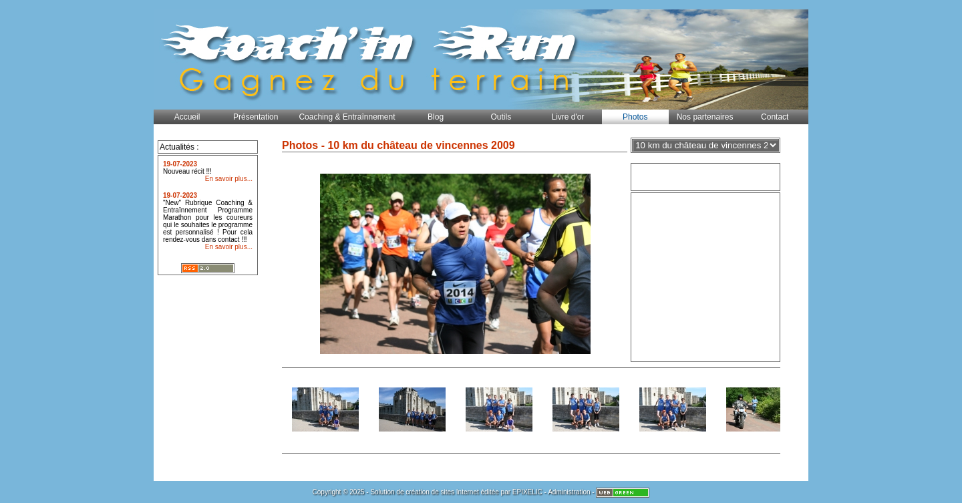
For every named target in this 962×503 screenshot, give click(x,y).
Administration (569, 492)
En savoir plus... (229, 178)
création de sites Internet (442, 492)
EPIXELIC (527, 492)
